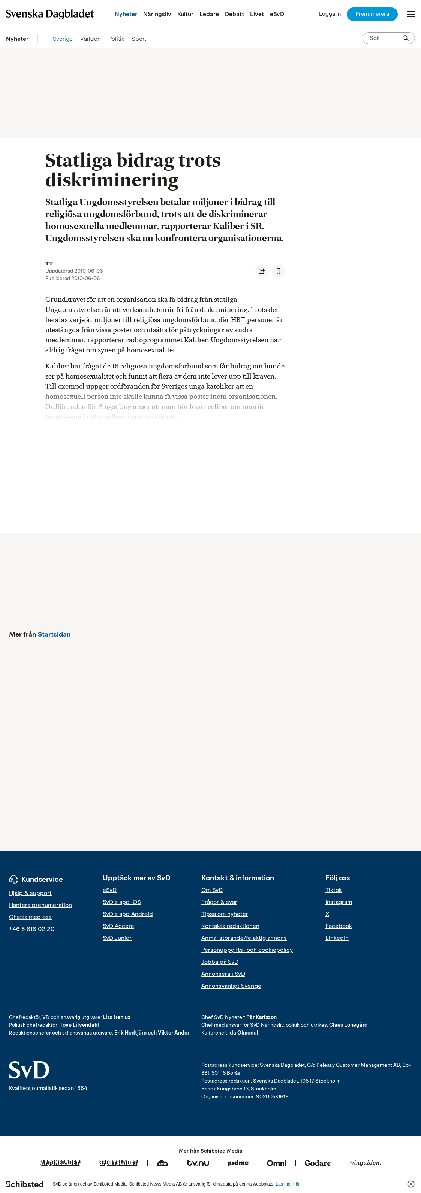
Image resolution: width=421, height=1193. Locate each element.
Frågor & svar (219, 902)
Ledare (209, 14)
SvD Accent (118, 926)
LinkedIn (337, 938)
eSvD (277, 14)
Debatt (234, 14)
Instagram (338, 902)
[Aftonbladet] (60, 1163)
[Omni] (276, 1163)
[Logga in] (330, 14)
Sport (139, 38)
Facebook (338, 926)
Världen (90, 38)
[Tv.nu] (198, 1163)
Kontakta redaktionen (230, 926)
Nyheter (126, 14)
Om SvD (212, 890)
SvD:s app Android (128, 914)
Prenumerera (372, 13)
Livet (257, 14)
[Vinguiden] (365, 1163)
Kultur (185, 14)
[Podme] (238, 1163)
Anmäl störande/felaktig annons (244, 938)
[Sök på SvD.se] (386, 38)
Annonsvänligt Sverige (231, 986)
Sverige (63, 38)
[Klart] (163, 1163)
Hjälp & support (30, 893)
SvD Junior (117, 938)
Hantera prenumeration (40, 905)
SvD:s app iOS (122, 902)
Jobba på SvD (219, 962)
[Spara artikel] (278, 271)
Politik (116, 38)
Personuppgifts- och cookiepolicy (247, 950)
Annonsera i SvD (223, 974)
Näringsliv (157, 14)
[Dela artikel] (262, 271)
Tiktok (333, 890)
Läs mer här (288, 1184)
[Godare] (318, 1163)
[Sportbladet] (118, 1163)
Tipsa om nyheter (224, 914)
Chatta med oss (30, 917)
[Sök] (406, 38)
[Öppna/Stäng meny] (411, 14)
